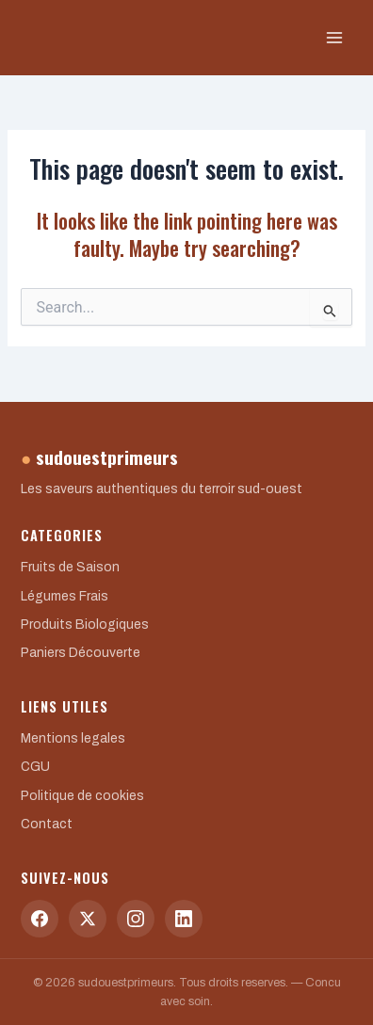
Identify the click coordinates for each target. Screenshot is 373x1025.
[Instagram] (135, 918)
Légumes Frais (64, 596)
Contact (47, 824)
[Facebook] (39, 918)
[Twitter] (87, 918)
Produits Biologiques (85, 624)
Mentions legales (73, 738)
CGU (35, 767)
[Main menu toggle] (334, 37)
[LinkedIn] (184, 918)
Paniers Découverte (80, 653)
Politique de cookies (82, 796)
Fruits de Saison (70, 567)
